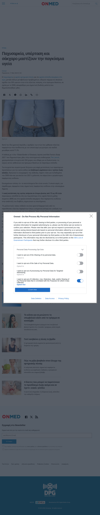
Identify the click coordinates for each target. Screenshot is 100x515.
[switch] (80, 255)
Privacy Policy (63, 298)
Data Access (50, 298)
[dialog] (50, 257)
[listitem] (50, 249)
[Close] (92, 216)
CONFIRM (32, 290)
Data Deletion (36, 298)
